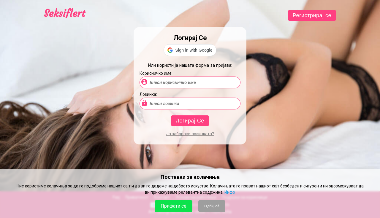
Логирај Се (190, 121)
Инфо (229, 192)
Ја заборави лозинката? (190, 133)
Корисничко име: (156, 73)
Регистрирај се (312, 15)
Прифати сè (173, 206)
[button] (190, 50)
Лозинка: (148, 94)
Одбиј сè (211, 206)
